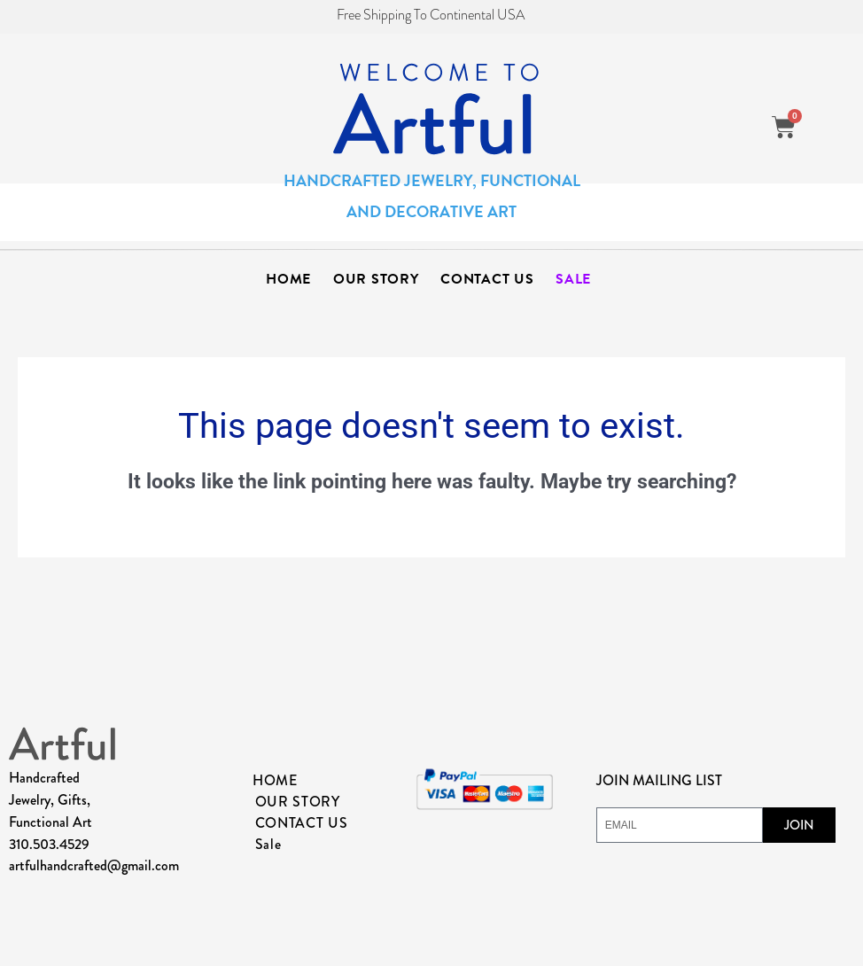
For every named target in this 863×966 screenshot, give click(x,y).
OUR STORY (375, 279)
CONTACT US (486, 279)
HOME (288, 279)
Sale (573, 279)
